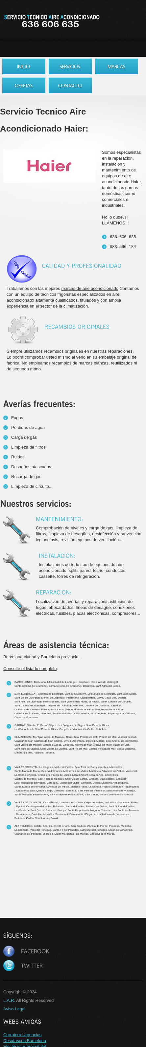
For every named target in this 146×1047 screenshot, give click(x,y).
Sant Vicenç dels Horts (74, 701)
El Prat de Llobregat (52, 697)
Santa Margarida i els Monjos (71, 833)
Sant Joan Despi (126, 693)
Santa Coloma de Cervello (115, 701)
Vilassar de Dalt (127, 737)
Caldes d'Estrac (52, 744)
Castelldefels (87, 697)
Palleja (45, 709)
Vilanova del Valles (113, 771)
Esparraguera (116, 713)
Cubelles (101, 729)
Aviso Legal (14, 1008)
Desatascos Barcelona (24, 1040)
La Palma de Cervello (26, 709)
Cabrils (58, 740)
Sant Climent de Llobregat (29, 705)
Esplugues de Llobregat (101, 693)
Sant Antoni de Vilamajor (120, 790)
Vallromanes (55, 771)
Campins (86, 782)
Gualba (128, 794)
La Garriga (94, 786)
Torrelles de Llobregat (59, 705)
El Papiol (93, 701)
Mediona (126, 826)
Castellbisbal (50, 802)
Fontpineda (56, 709)
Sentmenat (61, 814)
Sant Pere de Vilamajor (91, 790)
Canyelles (65, 729)
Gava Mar (110, 697)
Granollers (44, 774)
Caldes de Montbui (25, 778)
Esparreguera (98, 713)
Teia (76, 737)
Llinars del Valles (70, 782)
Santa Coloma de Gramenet (65, 685)
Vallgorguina (120, 782)
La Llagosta (46, 767)
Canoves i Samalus (65, 790)
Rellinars (19, 818)
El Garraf (42, 725)
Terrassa (106, 810)
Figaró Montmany (112, 786)
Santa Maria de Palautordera (31, 794)
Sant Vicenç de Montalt (27, 744)
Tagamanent (131, 786)
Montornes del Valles (75, 771)
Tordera (49, 752)
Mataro (100, 740)
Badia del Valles (75, 806)
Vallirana (78, 705)
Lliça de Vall (96, 774)
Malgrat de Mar (23, 752)
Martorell (46, 713)
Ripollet (20, 806)
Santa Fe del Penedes (66, 829)
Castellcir (121, 778)
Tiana (69, 737)
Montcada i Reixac (128, 802)
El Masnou (58, 737)
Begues (121, 697)
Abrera (85, 713)
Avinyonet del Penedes (93, 829)
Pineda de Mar (106, 748)
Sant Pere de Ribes (97, 725)
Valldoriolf (131, 771)
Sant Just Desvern (75, 693)
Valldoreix (110, 802)
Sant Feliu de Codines (51, 778)
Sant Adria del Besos (107, 685)
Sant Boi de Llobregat (27, 697)
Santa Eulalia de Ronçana (29, 786)
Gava (100, 697)
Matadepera (23, 814)
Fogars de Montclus (111, 794)
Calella (93, 748)
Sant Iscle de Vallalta (26, 748)
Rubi (73, 802)
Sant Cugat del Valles (90, 802)
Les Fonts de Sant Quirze (29, 810)
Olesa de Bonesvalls (120, 829)
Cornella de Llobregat (50, 693)
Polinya (62, 810)
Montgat (38, 737)
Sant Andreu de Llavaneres (122, 740)
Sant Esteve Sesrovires (66, 713)
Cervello (115, 705)
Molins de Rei (51, 701)
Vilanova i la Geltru (83, 729)
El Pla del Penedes (108, 826)
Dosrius (90, 740)
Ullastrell (65, 802)
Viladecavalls (107, 814)
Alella (47, 737)
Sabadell (51, 810)
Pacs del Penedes (40, 829)
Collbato (130, 713)
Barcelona (40, 682)
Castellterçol (107, 778)
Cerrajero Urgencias (22, 1034)
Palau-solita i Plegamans (83, 814)
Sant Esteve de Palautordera (66, 794)
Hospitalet (83, 682)
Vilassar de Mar (23, 740)
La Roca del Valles (25, 774)
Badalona (88, 685)
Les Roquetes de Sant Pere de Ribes (36, 729)
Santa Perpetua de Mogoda (83, 810)
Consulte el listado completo (30, 668)
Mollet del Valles (64, 767)
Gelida (37, 826)
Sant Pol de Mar (77, 748)
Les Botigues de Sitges (71, 725)
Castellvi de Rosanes (26, 713)
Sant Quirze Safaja (76, 778)
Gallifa (30, 818)
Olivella (31, 725)
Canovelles (111, 774)
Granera (93, 778)
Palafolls (38, 752)
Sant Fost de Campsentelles (91, 767)
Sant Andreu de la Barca (79, 709)
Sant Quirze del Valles (121, 806)
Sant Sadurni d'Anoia (83, 826)
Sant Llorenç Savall (46, 818)
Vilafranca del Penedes (27, 833)
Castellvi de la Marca (102, 833)
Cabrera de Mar (43, 740)
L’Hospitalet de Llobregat (61, 682)
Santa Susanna (126, 748)
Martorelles (116, 767)
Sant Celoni (91, 794)
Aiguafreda (22, 790)
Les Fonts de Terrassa (126, 810)
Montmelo (95, 771)
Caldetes (68, 744)
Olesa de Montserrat (26, 717)
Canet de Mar (121, 744)
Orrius (67, 740)
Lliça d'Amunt (80, 774)
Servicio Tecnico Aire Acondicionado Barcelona (51, 21)
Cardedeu (52, 782)
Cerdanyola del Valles (39, 806)
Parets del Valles (61, 774)
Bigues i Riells (78, 786)
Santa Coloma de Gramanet (30, 685)
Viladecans (72, 697)
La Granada (21, 829)
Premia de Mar (107, 737)
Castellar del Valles (43, 814)
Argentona (78, 740)
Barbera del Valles (96, 806)
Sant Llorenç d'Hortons (56, 826)
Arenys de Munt (102, 744)
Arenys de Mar (83, 744)
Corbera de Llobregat (97, 705)
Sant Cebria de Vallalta (53, 748)
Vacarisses (123, 814)
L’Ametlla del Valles (57, 786)
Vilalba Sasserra (102, 782)
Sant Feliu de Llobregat (28, 701)
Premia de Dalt (89, 737)
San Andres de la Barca (109, 709)
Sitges (52, 725)
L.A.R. (9, 1000)
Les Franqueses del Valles (29, 782)
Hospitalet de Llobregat (104, 682)
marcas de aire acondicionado (89, 288)
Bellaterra (58, 806)
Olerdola (48, 833)
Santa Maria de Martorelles (30, 771)
